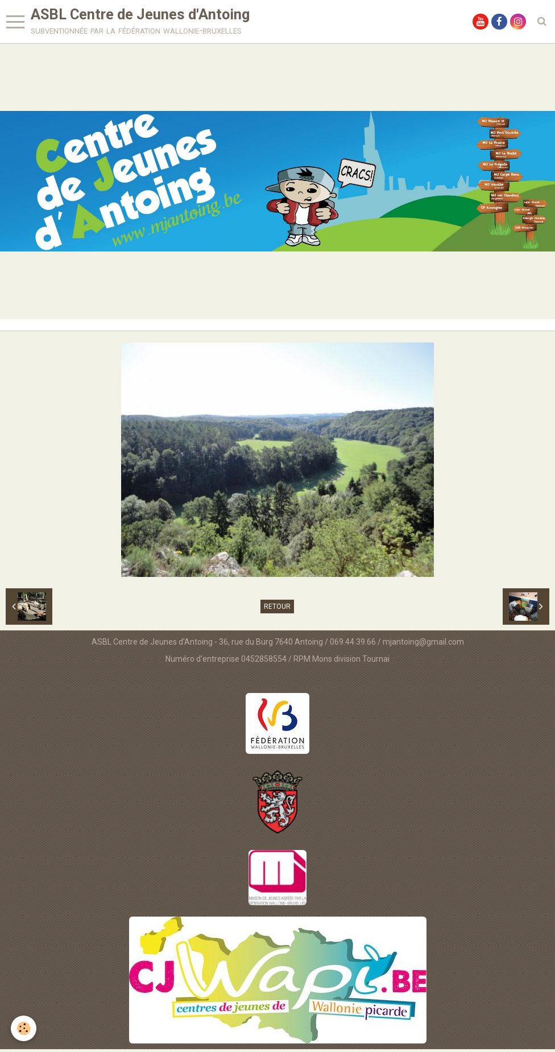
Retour (277, 609)
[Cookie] (24, 1028)
